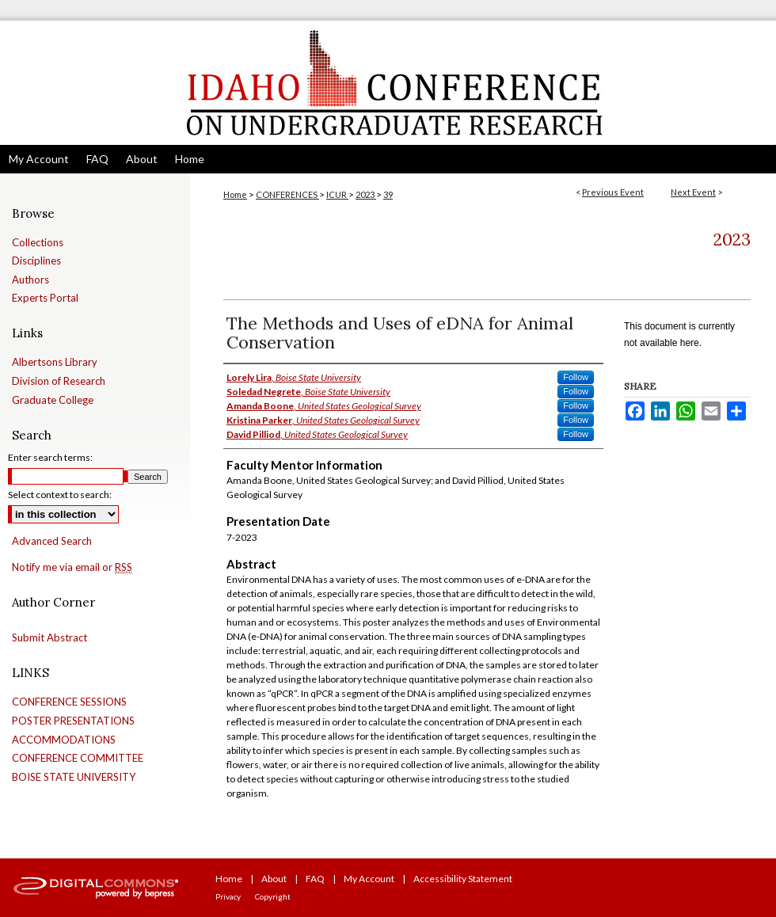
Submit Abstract (49, 638)
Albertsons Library (54, 362)
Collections (37, 243)
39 (388, 194)
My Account (369, 879)
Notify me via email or (72, 567)
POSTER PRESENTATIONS (73, 721)
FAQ (315, 879)
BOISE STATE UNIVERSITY (73, 777)
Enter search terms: (50, 457)
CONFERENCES (287, 194)
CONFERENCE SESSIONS (69, 702)
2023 (366, 194)
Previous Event (613, 192)
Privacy (228, 896)
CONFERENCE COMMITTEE (77, 758)
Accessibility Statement (462, 879)
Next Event (693, 192)
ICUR (337, 194)
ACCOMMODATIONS (64, 740)
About (274, 879)
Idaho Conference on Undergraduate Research (388, 83)
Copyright (273, 896)
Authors (30, 280)
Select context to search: (60, 494)
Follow (575, 377)
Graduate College (52, 400)
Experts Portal (45, 298)
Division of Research (58, 381)
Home (235, 194)
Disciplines (36, 261)
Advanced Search (52, 541)
